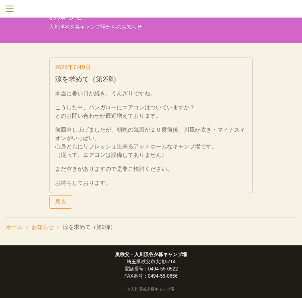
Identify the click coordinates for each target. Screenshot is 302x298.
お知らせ (43, 227)
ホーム (14, 227)
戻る (60, 201)
